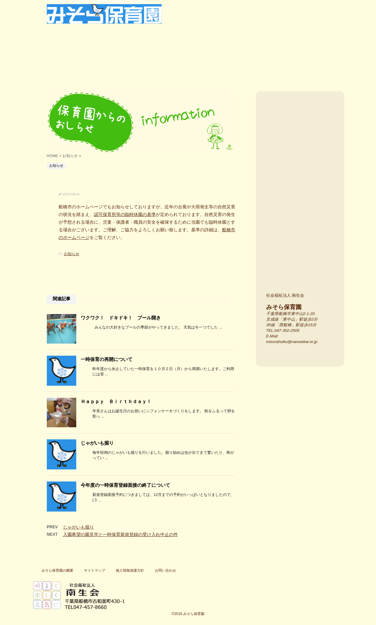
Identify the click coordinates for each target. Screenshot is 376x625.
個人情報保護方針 (130, 570)
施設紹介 (302, 224)
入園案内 (302, 129)
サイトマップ (94, 570)
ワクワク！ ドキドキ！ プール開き (121, 317)
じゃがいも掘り (97, 443)
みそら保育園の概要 (57, 570)
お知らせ (71, 254)
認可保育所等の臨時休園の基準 (125, 214)
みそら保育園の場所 (302, 184)
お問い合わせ (165, 570)
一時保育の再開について (106, 359)
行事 (169, 64)
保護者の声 (213, 64)
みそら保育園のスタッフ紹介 (302, 264)
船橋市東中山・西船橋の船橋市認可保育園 (47, 64)
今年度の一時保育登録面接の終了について (125, 485)
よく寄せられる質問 (257, 64)
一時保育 (298, 64)
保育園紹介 (75, 64)
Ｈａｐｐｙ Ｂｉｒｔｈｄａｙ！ (116, 401)
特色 (119, 64)
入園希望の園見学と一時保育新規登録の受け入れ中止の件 (120, 534)
